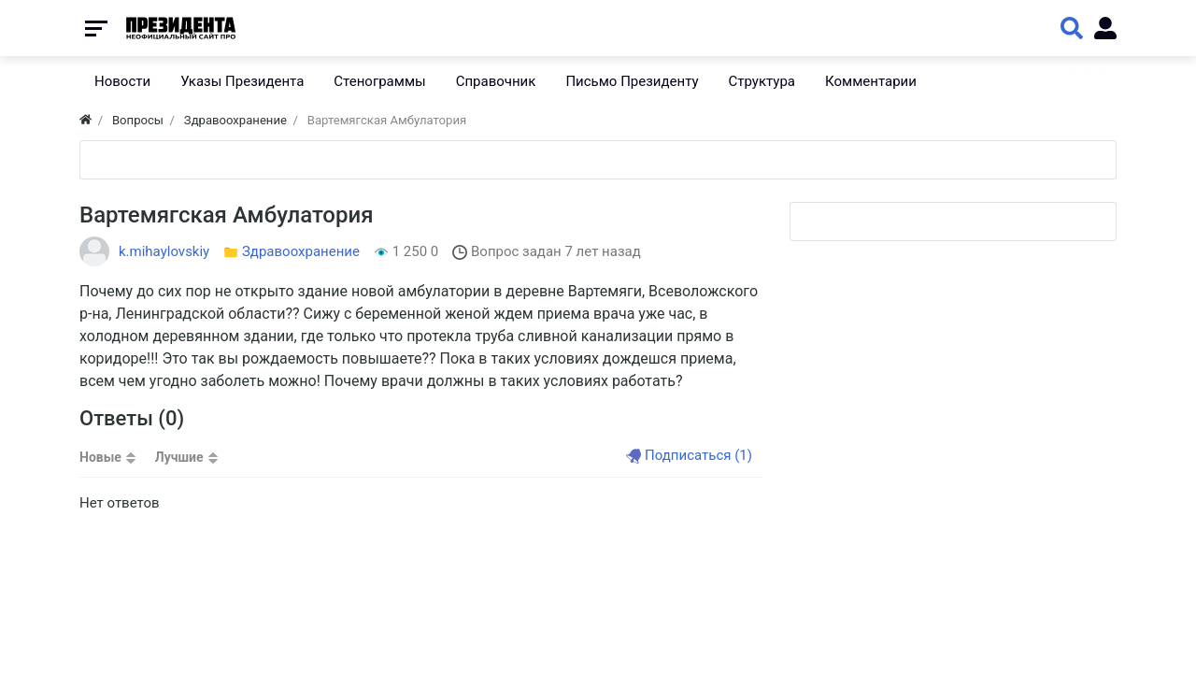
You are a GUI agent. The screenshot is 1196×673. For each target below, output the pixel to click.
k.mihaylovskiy (164, 251)
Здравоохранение (301, 251)
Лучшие (179, 457)
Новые (100, 457)
